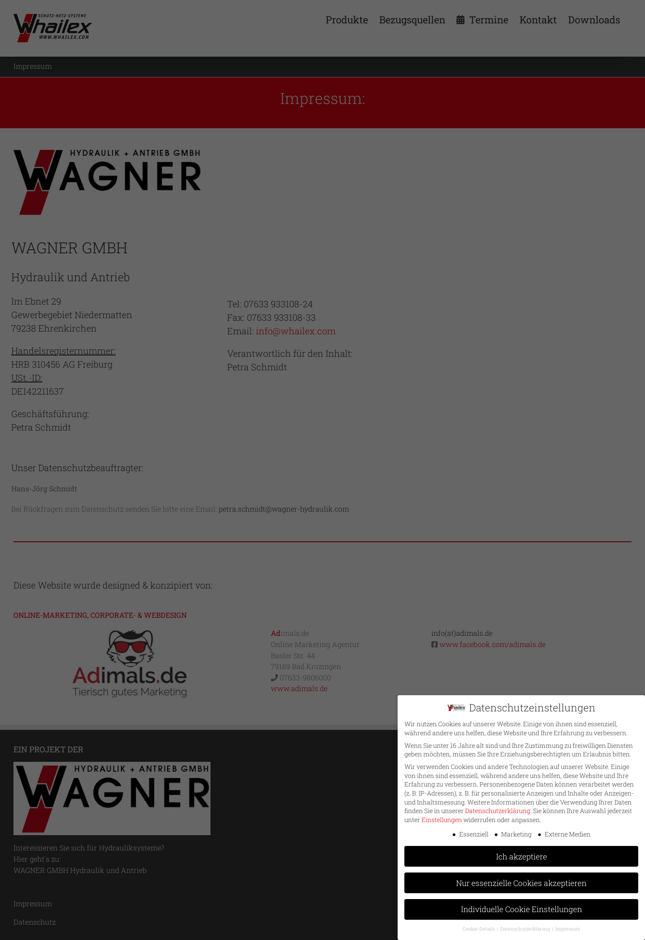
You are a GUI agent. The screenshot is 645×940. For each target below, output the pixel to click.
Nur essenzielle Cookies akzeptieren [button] (521, 881)
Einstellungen (441, 818)
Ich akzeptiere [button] (521, 855)
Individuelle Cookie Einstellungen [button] (521, 908)
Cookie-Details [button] (479, 927)
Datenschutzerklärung (497, 809)
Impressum (567, 927)
